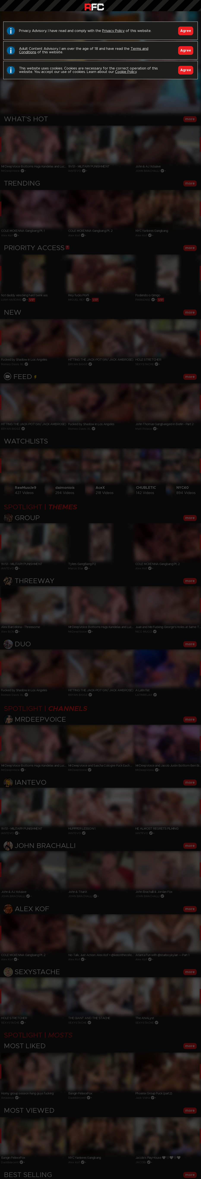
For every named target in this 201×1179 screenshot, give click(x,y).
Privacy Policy (113, 31)
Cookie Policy (125, 72)
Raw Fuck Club (94, 6)
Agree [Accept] (185, 31)
